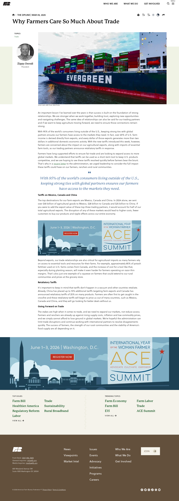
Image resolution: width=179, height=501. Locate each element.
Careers (94, 479)
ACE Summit (146, 410)
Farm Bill (18, 401)
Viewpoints (71, 455)
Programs (96, 473)
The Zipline (23, 15)
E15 (107, 410)
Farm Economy (116, 401)
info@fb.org (32, 460)
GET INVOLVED (152, 3)
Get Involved (123, 461)
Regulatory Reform (25, 410)
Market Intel (71, 461)
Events (94, 455)
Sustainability (54, 405)
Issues (93, 449)
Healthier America (25, 405)
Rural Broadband (56, 410)
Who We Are (122, 449)
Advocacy (95, 461)
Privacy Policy (47, 490)
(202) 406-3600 (28, 458)
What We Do (123, 455)
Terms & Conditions (59, 490)
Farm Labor (145, 401)
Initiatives (96, 467)
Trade (16, 37)
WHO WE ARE (110, 3)
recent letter (60, 163)
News (67, 449)
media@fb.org (31, 463)
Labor (16, 415)
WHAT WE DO (131, 3)
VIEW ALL (18, 420)
